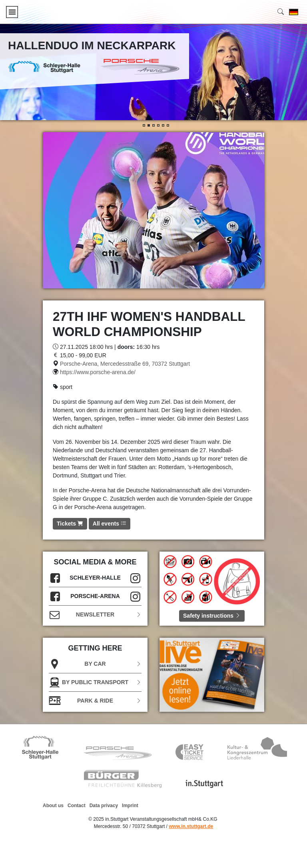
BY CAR (95, 664)
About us (53, 805)
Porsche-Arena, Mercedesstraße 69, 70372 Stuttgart (125, 364)
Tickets (70, 523)
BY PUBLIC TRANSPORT (95, 682)
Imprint (130, 805)
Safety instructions (212, 615)
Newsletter (95, 615)
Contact (77, 805)
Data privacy (104, 805)
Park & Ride (95, 701)
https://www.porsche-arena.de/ (98, 372)
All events (109, 523)
